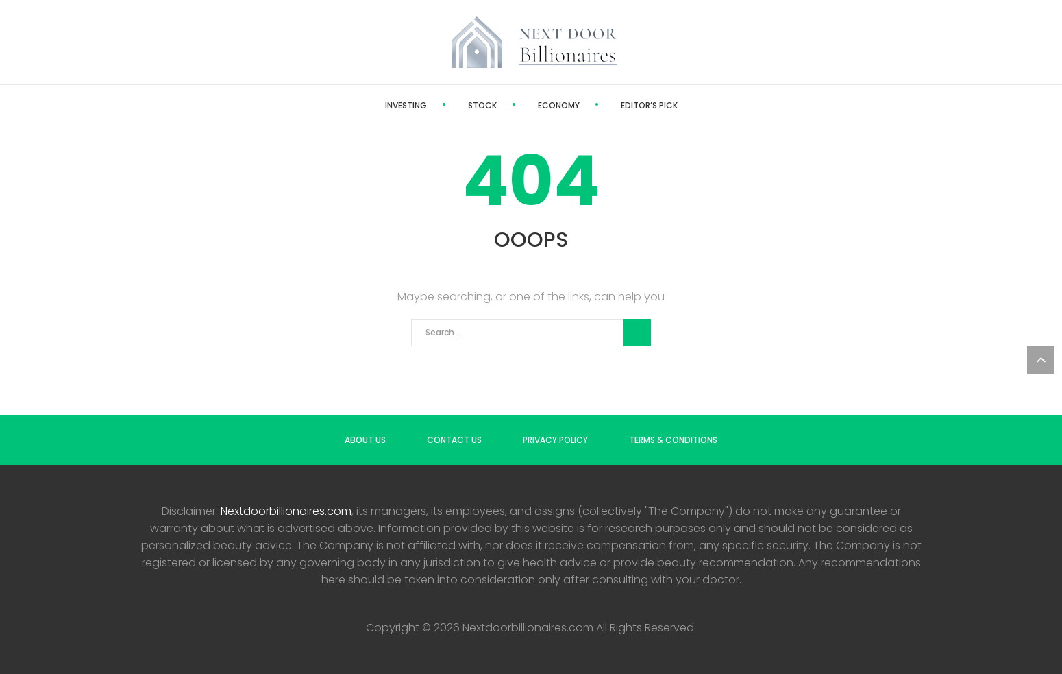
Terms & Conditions (673, 440)
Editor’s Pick (649, 105)
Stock (482, 105)
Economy (559, 105)
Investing (406, 105)
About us (365, 440)
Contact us (454, 440)
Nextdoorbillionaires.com (286, 511)
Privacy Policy (555, 440)
